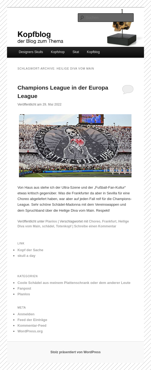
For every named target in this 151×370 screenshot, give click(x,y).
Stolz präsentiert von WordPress (75, 352)
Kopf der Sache (30, 250)
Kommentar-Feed (31, 325)
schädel (48, 226)
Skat (75, 52)
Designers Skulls (31, 52)
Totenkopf (63, 226)
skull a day (26, 256)
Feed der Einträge (32, 320)
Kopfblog (93, 52)
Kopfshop (58, 52)
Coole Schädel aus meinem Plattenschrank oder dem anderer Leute (73, 283)
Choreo (94, 221)
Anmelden (25, 314)
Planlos (51, 221)
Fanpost (24, 288)
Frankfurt (109, 221)
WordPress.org (30, 331)
